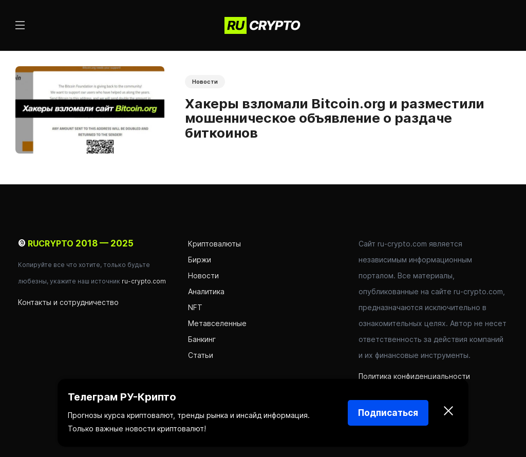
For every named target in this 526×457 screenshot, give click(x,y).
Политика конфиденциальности (414, 376)
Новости (205, 81)
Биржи (199, 259)
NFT (195, 307)
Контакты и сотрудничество (68, 302)
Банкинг (202, 339)
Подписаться (388, 413)
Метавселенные (217, 323)
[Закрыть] (448, 413)
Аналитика (206, 291)
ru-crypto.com (144, 281)
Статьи (200, 355)
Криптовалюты (214, 243)
